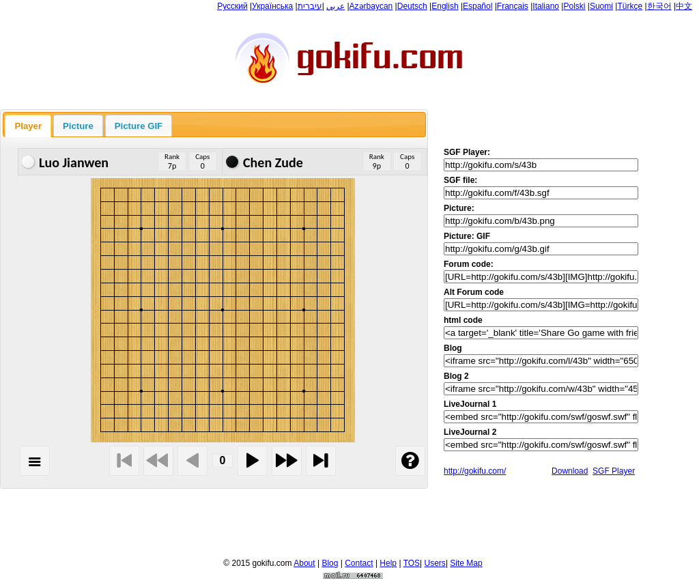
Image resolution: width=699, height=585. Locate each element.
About (304, 563)
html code (463, 320)
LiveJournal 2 (470, 432)
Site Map (466, 563)
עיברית (310, 6)
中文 (684, 6)
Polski (574, 6)
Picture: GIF (467, 236)
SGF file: (460, 180)
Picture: (459, 208)
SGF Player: (467, 152)
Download (570, 471)
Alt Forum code (474, 292)
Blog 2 (456, 376)
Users (435, 563)
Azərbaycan (371, 6)
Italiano (545, 6)
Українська (272, 6)
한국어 (659, 6)
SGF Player (614, 471)
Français (512, 6)
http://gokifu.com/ (475, 471)
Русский (232, 6)
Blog (453, 348)
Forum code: (469, 264)
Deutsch (412, 6)
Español (477, 6)
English (444, 6)
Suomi (601, 6)
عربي (335, 6)
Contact (359, 563)
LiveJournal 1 (470, 404)
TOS (411, 563)
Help (388, 563)
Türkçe (629, 6)
